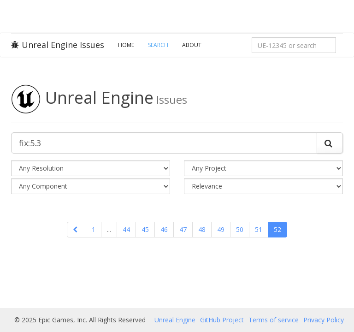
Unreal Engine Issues (57, 44)
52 (277, 229)
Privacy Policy (323, 319)
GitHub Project (222, 319)
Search (158, 45)
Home (126, 45)
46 (164, 229)
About (191, 45)
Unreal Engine (174, 319)
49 (220, 229)
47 (183, 229)
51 (258, 229)
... (109, 229)
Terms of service (273, 319)
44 (126, 229)
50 (239, 229)
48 (202, 229)
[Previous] (76, 229)
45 (145, 229)
